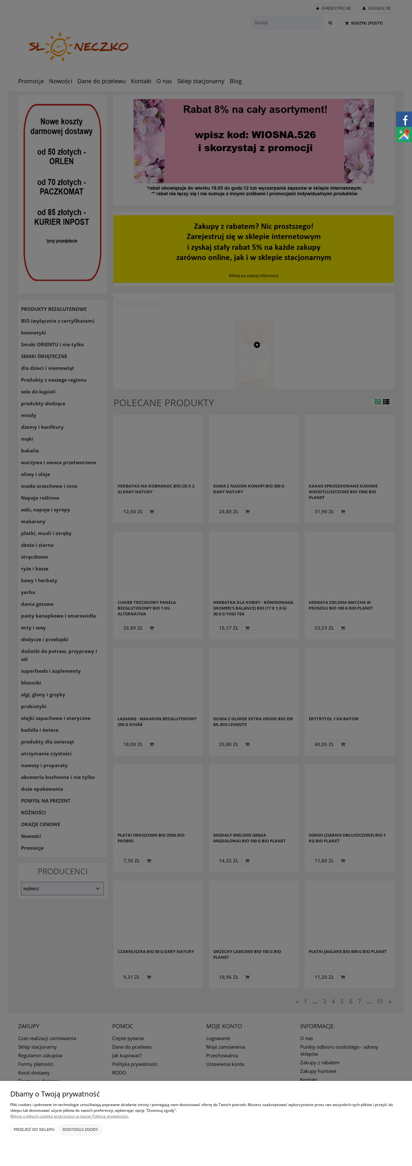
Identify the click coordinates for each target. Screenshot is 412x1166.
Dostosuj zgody (80, 1129)
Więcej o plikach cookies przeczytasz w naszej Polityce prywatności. (69, 1116)
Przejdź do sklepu (34, 1129)
